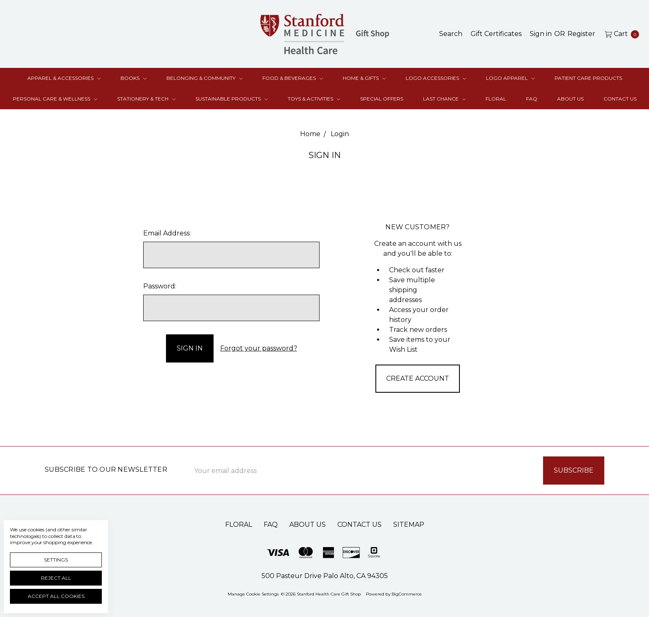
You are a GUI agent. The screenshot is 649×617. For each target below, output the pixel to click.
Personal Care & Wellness (55, 99)
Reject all (56, 578)
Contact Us (620, 99)
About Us (570, 99)
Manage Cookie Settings (253, 594)
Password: (159, 286)
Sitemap (408, 524)
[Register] (581, 34)
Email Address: (167, 233)
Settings (56, 560)
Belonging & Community (204, 78)
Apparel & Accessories (64, 78)
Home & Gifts (364, 78)
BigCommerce (407, 594)
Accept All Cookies (56, 596)
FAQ (531, 99)
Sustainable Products (231, 99)
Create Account (417, 378)
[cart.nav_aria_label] (619, 34)
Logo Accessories (436, 78)
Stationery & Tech (146, 99)
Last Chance (444, 99)
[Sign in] (540, 34)
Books (133, 78)
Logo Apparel (510, 78)
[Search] (451, 34)
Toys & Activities (314, 99)
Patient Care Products (588, 78)
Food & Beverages (292, 78)
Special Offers (381, 99)
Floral (496, 99)
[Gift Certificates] (496, 34)
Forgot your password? (258, 348)
